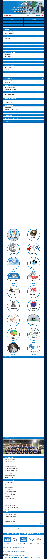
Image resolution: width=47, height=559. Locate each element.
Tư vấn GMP (40, 533)
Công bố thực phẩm (15, 534)
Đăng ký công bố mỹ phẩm (9, 94)
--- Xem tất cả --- (41, 454)
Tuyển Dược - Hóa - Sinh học (9, 505)
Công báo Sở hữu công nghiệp (10, 466)
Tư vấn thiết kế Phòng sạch (9, 102)
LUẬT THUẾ (33, 280)
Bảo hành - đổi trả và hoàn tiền (29, 543)
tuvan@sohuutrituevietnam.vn (20, 551)
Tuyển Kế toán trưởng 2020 (9, 494)
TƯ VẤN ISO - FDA (33, 337)
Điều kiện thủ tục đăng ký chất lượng (11, 109)
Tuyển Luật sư (7, 496)
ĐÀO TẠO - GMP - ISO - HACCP (8, 551)
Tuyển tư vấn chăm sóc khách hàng (11, 507)
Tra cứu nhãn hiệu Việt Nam (9, 459)
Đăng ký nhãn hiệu (7, 534)
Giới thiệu (34, 19)
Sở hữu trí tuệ (13, 22)
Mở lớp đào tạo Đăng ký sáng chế (10, 514)
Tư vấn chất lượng (7, 107)
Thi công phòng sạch (8, 100)
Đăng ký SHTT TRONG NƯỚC (8, 548)
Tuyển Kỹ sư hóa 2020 (8, 487)
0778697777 (10, 554)
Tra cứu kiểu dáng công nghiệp (10, 464)
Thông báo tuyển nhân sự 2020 (10, 491)
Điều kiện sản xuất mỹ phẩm (9, 96)
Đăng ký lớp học (7, 56)
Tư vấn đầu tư (7, 74)
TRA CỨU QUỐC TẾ (13, 280)
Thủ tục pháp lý (7, 69)
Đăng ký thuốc (31, 533)
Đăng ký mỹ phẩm (34, 22)
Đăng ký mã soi (7, 82)
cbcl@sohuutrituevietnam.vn (16, 550)
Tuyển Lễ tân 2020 (7, 503)
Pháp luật (33, 237)
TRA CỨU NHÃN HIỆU (13, 266)
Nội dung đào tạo (7, 54)
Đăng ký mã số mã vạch (9, 80)
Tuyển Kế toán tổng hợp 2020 (10, 493)
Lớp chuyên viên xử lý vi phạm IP (10, 518)
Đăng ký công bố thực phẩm (9, 87)
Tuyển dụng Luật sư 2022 (9, 482)
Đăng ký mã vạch (34, 24)
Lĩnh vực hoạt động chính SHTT (10, 475)
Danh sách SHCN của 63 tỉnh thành (11, 468)
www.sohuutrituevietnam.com (19, 555)
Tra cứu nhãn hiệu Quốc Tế (9, 461)
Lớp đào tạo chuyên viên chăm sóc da (11, 520)
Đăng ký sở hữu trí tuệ (8, 31)
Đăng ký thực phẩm (12, 24)
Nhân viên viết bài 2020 (8, 500)
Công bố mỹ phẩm (23, 534)
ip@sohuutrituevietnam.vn (20, 547)
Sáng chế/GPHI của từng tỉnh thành (11, 470)
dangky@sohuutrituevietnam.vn (20, 548)
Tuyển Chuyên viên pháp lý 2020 (10, 498)
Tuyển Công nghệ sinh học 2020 (10, 485)
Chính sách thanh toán (8, 543)
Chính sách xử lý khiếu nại (18, 543)
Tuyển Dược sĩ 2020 (8, 489)
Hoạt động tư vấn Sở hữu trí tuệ (10, 473)
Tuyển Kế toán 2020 (8, 484)
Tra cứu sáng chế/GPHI (8, 463)
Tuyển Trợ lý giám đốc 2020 (9, 501)
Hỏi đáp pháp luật (7, 40)
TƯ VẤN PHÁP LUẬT (13, 351)
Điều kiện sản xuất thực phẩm (10, 89)
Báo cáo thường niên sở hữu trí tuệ (11, 472)
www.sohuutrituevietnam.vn (10, 555)
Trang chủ (12, 19)
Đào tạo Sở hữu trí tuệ (8, 477)
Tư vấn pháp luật (7, 38)
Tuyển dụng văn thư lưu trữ (9, 509)
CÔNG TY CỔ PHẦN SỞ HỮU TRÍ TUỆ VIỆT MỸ (15, 529)
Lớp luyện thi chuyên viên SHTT (10, 516)
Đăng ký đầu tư (33, 294)
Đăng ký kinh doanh (8, 67)
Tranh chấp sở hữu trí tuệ (9, 33)
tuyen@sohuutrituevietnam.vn (15, 552)
